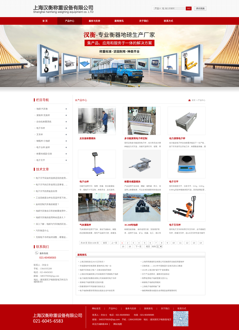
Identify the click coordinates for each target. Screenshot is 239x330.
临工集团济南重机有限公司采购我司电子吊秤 (98, 278)
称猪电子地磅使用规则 (151, 282)
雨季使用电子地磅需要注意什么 (155, 278)
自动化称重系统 (43, 122)
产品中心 (69, 21)
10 (173, 243)
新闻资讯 (119, 21)
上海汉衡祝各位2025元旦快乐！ (92, 262)
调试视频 (200, 8)
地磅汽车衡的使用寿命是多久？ (51, 217)
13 (194, 243)
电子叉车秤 (175, 225)
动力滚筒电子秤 (177, 138)
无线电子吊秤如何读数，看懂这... (51, 237)
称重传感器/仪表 (44, 154)
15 (123, 246)
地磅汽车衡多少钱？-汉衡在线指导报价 (95, 270)
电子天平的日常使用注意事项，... (51, 184)
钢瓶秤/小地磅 (43, 141)
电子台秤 (84, 181)
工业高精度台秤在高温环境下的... (51, 198)
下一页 (138, 246)
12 (187, 243)
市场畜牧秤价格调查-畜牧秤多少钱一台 (95, 266)
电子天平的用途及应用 (46, 191)
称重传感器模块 (132, 181)
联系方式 (168, 21)
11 (180, 243)
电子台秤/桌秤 (43, 147)
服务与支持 (94, 21)
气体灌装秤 (85, 225)
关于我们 (143, 21)
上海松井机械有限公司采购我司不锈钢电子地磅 (99, 274)
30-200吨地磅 (131, 225)
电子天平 (40, 160)
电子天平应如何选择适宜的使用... (51, 178)
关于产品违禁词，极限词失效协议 (155, 274)
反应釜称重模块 (88, 138)
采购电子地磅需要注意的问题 (91, 282)
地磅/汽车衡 (42, 109)
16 (130, 246)
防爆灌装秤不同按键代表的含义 (92, 286)
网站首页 (96, 308)
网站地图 (117, 324)
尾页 (148, 246)
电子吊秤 (40, 128)
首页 (193, 100)
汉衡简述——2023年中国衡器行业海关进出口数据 (162, 266)
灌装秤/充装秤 (43, 115)
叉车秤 (39, 134)
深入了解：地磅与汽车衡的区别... (51, 224)
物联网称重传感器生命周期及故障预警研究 (159, 291)
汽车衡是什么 (42, 230)
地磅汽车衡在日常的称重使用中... (51, 211)
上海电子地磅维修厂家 (151, 286)
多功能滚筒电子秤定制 (135, 138)
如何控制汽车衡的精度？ (47, 204)
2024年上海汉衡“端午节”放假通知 (155, 270)
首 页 (45, 21)
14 (201, 243)
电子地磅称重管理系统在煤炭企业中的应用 (97, 291)
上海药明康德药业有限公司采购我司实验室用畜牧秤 (163, 262)
